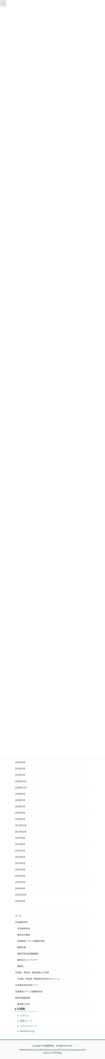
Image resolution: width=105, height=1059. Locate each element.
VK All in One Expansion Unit (71, 1049)
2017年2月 (20, 875)
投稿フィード (26, 1020)
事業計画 (21, 947)
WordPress (34, 1049)
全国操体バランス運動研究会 (31, 940)
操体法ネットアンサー (27, 959)
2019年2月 (20, 774)
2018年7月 (20, 800)
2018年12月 (21, 781)
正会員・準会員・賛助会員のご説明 (32, 972)
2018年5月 (20, 806)
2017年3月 (20, 869)
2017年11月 (21, 825)
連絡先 (20, 966)
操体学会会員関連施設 (27, 953)
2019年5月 (20, 762)
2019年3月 (20, 768)
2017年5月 (20, 863)
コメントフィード (28, 1025)
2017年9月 (20, 837)
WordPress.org (27, 1030)
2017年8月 (20, 844)
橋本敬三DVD (23, 1004)
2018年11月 (21, 787)
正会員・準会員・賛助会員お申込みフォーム (38, 978)
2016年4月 (20, 888)
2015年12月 (21, 894)
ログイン (24, 1015)
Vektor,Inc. (47, 1052)
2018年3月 (20, 812)
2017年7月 (20, 850)
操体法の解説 (23, 934)
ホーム (18, 915)
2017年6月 (20, 856)
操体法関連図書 (22, 997)
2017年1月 (20, 882)
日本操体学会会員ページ (26, 984)
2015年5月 (20, 900)
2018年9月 (20, 793)
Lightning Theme (50, 1049)
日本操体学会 (21, 922)
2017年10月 (21, 831)
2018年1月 (20, 818)
